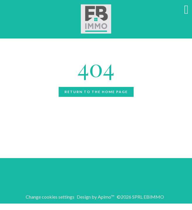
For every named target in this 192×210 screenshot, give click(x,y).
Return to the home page (96, 92)
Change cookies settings (50, 197)
